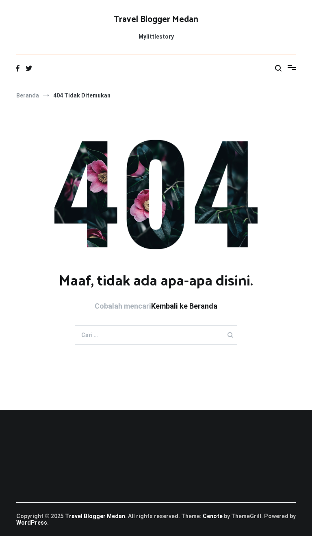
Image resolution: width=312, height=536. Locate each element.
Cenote (213, 516)
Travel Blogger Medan (156, 19)
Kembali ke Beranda (184, 306)
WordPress (31, 522)
